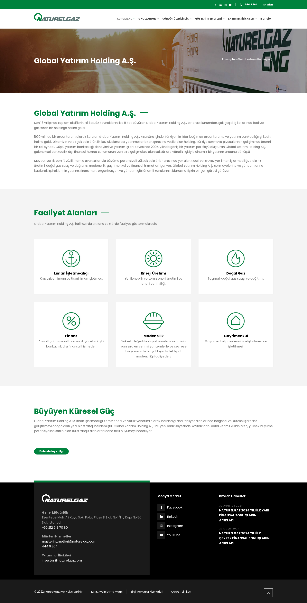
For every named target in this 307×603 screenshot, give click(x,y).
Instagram (175, 526)
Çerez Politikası (181, 592)
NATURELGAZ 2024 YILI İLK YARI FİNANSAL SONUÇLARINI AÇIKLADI (244, 515)
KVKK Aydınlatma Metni (107, 592)
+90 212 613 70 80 (55, 527)
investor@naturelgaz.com (62, 560)
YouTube (173, 535)
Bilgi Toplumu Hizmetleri (147, 592)
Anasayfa (228, 59)
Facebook (174, 507)
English (268, 4)
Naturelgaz (51, 592)
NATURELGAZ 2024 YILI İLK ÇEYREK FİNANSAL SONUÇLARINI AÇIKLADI (245, 538)
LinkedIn (173, 516)
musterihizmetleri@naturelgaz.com (69, 541)
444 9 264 (251, 4)
